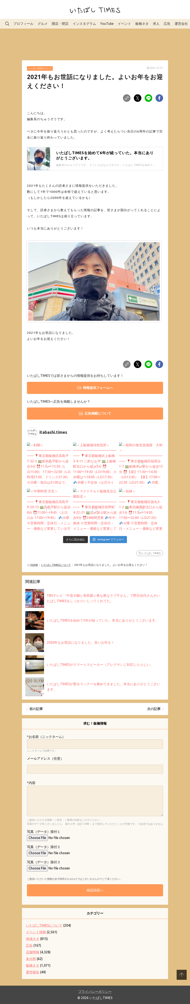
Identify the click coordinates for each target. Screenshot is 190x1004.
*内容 (31, 783)
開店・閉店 (60, 23)
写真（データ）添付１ (43, 832)
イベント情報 (36, 932)
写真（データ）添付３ (43, 862)
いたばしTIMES (151, 553)
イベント (124, 23)
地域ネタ (32, 939)
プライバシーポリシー (95, 991)
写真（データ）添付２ (43, 847)
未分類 (31, 959)
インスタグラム (84, 23)
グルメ (43, 23)
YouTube (107, 23)
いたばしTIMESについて (40, 68)
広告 (167, 23)
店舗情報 (32, 952)
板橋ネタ (142, 23)
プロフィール (23, 23)
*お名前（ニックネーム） (46, 737)
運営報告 (32, 972)
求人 (156, 23)
